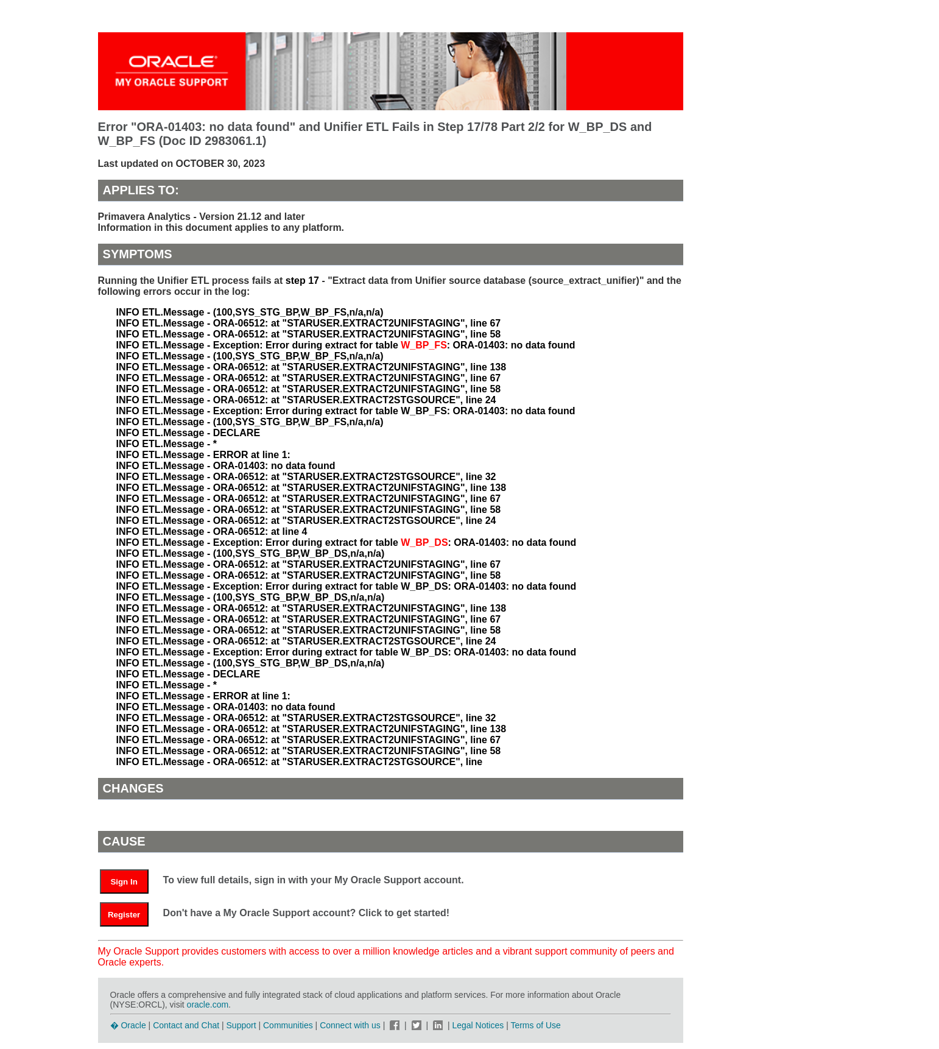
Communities (288, 1025)
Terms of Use (535, 1025)
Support (241, 1025)
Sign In (123, 881)
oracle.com (207, 1004)
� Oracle (128, 1025)
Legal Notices (478, 1025)
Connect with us (351, 1025)
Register (124, 914)
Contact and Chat (186, 1025)
